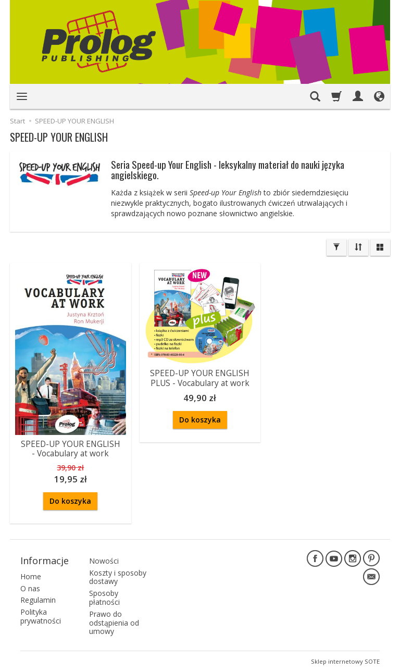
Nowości (104, 561)
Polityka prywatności (40, 616)
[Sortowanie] (358, 247)
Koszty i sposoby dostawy (117, 577)
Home (30, 576)
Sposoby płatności (104, 597)
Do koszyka (70, 501)
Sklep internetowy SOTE (345, 661)
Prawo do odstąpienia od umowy (114, 623)
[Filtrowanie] (336, 247)
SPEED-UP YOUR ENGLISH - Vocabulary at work (70, 449)
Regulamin (38, 600)
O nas (30, 588)
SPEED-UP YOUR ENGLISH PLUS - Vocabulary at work (199, 378)
